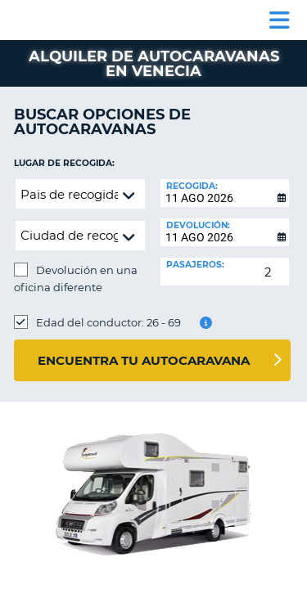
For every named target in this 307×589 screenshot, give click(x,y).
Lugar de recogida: (64, 163)
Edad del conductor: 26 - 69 (108, 322)
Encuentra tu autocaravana (144, 360)
